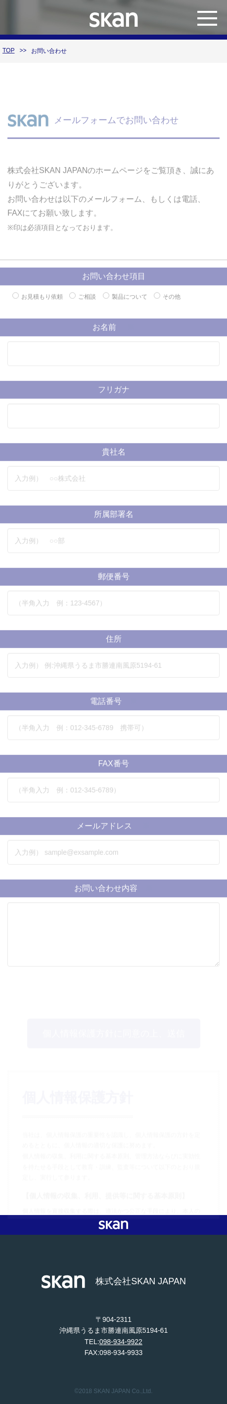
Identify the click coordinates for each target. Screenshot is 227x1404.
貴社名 (114, 458)
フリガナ (114, 395)
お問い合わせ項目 (113, 282)
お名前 (113, 333)
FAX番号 (113, 769)
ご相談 (82, 302)
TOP (8, 50)
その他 (167, 302)
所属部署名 (114, 520)
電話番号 (113, 707)
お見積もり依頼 (37, 302)
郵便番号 (114, 582)
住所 (114, 645)
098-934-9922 (120, 1342)
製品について (125, 302)
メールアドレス (113, 832)
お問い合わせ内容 (113, 894)
